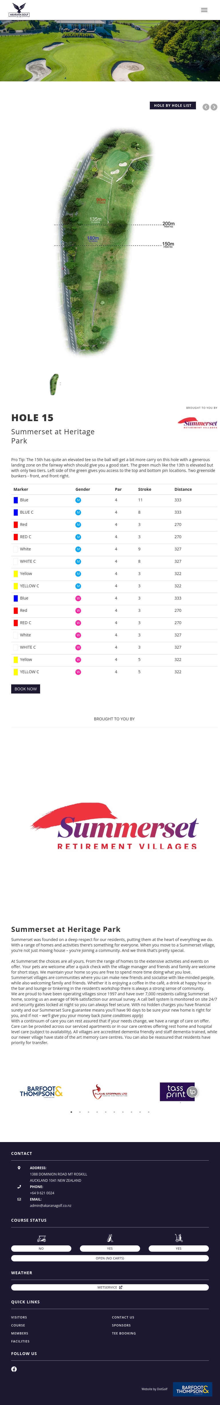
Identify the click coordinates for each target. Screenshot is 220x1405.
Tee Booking (124, 1333)
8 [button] (131, 1112)
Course (18, 1325)
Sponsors (121, 1325)
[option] (110, 50)
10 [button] (149, 1112)
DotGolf (162, 1389)
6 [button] (114, 1112)
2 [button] (80, 1112)
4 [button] (97, 1112)
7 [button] (123, 1112)
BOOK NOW (26, 689)
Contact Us (123, 1317)
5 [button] (106, 1112)
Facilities (20, 1341)
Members (19, 1333)
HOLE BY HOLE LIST (173, 105)
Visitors (19, 1317)
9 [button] (140, 1112)
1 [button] (71, 1112)
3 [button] (88, 1112)
